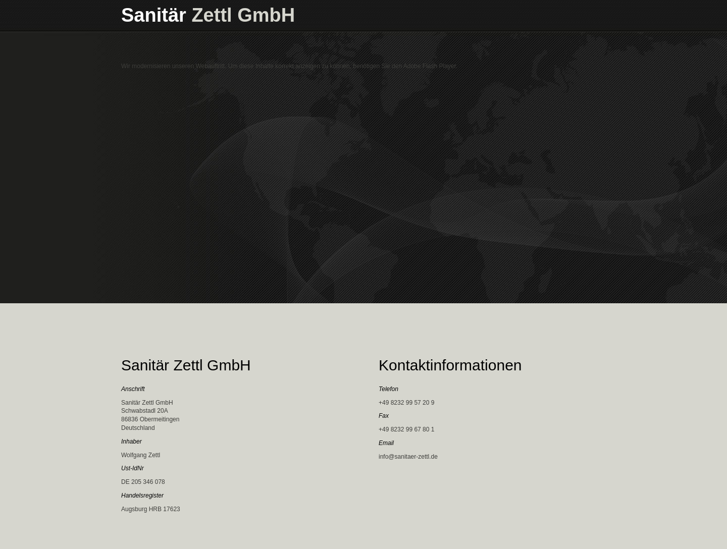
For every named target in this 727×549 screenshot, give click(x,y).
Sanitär (208, 15)
